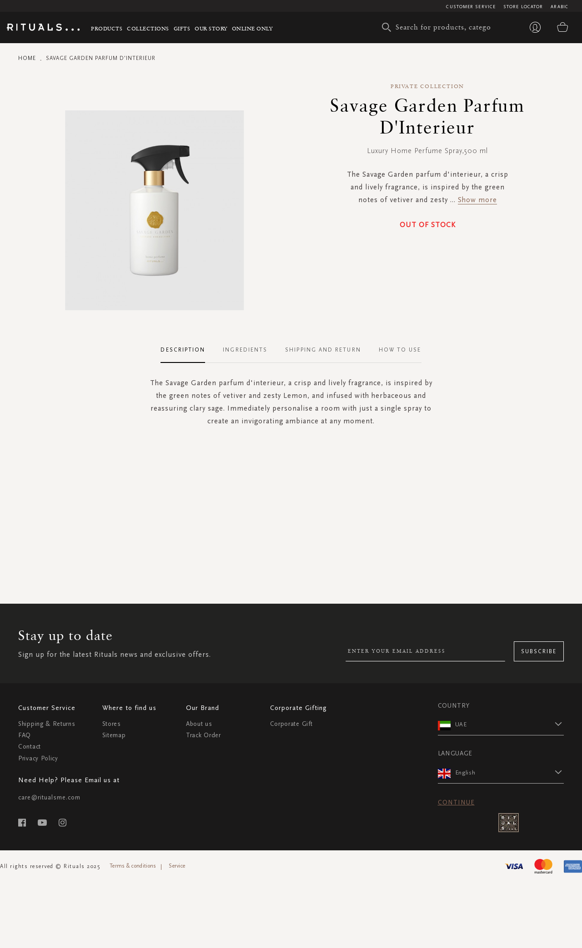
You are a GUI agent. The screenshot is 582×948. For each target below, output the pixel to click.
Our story (211, 28)
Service (177, 866)
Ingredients (245, 350)
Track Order (203, 735)
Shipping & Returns (46, 724)
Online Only (252, 28)
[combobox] (439, 27)
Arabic (559, 7)
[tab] (187, 350)
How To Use (400, 350)
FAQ (24, 735)
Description (183, 350)
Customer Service (471, 7)
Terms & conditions (133, 866)
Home (27, 58)
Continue (456, 802)
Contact (29, 746)
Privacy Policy (38, 758)
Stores (111, 724)
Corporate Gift (291, 724)
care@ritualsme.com (49, 797)
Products (106, 28)
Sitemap (114, 735)
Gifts (182, 28)
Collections (148, 28)
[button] (509, 724)
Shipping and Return (323, 350)
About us (199, 724)
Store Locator (523, 7)
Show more (477, 199)
